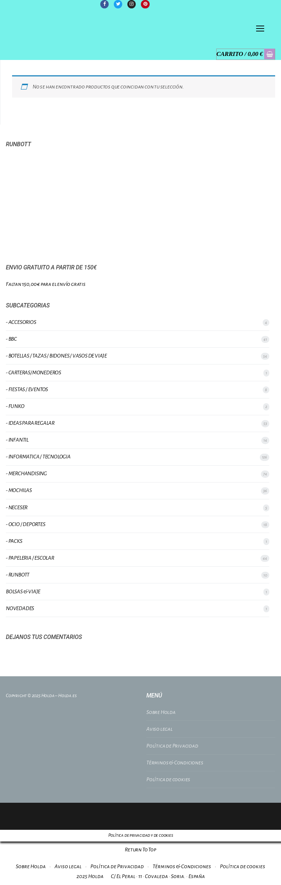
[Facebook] (104, 4)
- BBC (11, 339)
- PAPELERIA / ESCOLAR (30, 558)
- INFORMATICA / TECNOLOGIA (38, 456)
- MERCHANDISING (26, 474)
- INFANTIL (17, 440)
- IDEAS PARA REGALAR (30, 423)
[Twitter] (118, 4)
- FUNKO (15, 406)
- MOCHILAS (19, 490)
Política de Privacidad (172, 746)
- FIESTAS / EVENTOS (27, 389)
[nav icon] (260, 29)
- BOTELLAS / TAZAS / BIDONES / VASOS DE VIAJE (56, 356)
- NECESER (16, 507)
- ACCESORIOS (21, 322)
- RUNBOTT (17, 575)
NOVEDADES (20, 608)
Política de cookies (168, 779)
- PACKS (14, 541)
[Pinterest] (145, 4)
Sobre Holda (161, 712)
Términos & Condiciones (174, 762)
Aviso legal (159, 729)
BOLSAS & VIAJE (23, 591)
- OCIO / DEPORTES (25, 524)
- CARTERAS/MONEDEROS (33, 372)
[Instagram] (131, 4)
